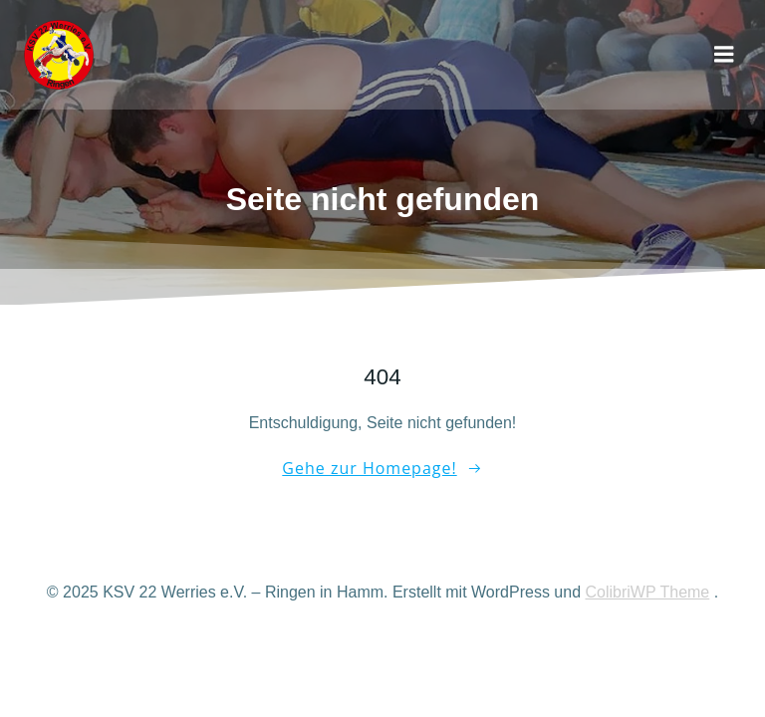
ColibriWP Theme (647, 592)
